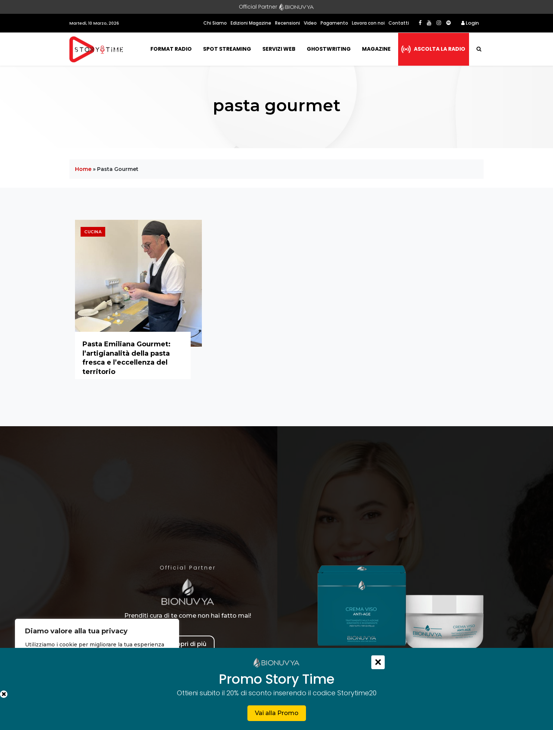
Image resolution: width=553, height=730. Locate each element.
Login (470, 22)
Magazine (376, 49)
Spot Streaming (227, 49)
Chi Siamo (215, 23)
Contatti (398, 23)
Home (83, 169)
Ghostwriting (329, 49)
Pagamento (334, 23)
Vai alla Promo (277, 713)
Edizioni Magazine (251, 23)
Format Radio (171, 49)
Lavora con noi (368, 23)
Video (310, 23)
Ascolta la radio (439, 49)
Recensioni (287, 23)
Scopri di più (187, 644)
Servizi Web (279, 49)
